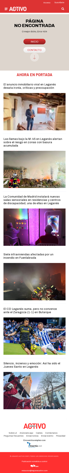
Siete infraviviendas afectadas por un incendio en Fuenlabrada (28, 256)
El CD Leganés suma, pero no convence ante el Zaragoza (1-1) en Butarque (30, 310)
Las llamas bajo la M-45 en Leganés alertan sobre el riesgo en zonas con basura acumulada (32, 142)
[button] (63, 8)
